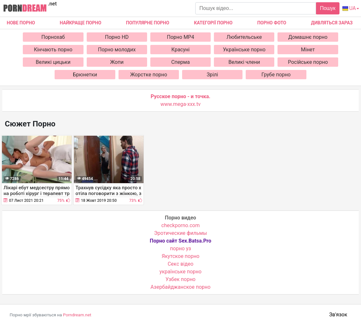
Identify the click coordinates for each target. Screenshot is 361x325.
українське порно (181, 272)
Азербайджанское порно (181, 287)
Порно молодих (117, 50)
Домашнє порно (308, 37)
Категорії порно (213, 22)
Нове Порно (21, 22)
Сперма (180, 62)
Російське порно (308, 62)
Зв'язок (338, 315)
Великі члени (244, 62)
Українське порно (244, 50)
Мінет (308, 50)
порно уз (180, 248)
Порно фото (271, 22)
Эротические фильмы (180, 233)
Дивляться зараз (332, 22)
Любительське (244, 37)
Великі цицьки (53, 62)
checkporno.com (180, 225)
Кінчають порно (53, 50)
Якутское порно (180, 256)
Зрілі (212, 75)
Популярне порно (147, 22)
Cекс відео (180, 264)
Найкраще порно (80, 22)
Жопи (117, 62)
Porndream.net (77, 314)
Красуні (181, 50)
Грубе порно (276, 75)
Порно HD (117, 37)
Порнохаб (53, 37)
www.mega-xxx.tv (181, 104)
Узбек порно (180, 279)
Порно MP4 (180, 37)
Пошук (327, 8)
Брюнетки (85, 75)
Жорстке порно (148, 75)
